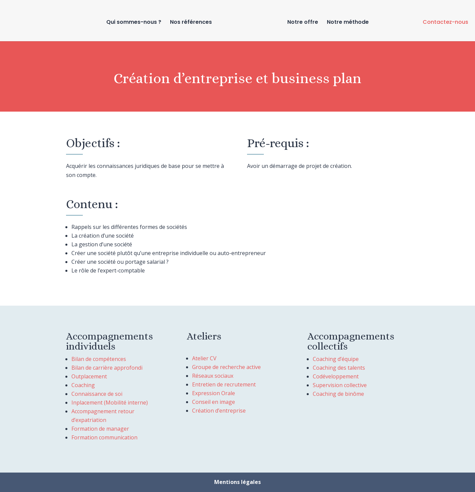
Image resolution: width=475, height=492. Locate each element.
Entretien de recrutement (224, 384)
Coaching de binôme (338, 393)
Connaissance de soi (96, 393)
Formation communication (104, 437)
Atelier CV (204, 358)
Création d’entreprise (219, 410)
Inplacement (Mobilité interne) (109, 402)
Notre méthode (348, 23)
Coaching (83, 385)
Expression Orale (213, 393)
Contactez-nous (445, 22)
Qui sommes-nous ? (133, 23)
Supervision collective (340, 385)
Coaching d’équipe (336, 359)
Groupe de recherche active (226, 367)
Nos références (191, 23)
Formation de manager (100, 428)
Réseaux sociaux (212, 375)
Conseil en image (213, 402)
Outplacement (89, 376)
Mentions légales (237, 482)
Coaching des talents (339, 367)
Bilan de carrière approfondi (106, 367)
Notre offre (302, 23)
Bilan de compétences (98, 359)
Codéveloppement (336, 376)
